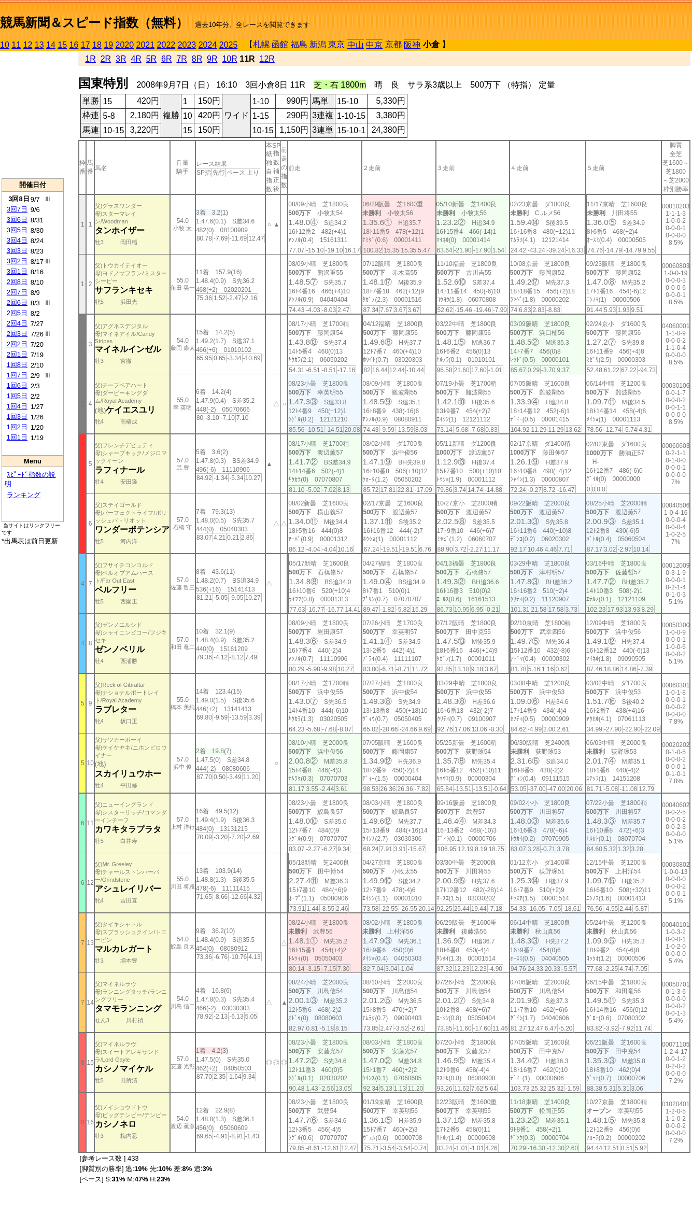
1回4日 (17, 406)
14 (50, 44)
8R (197, 58)
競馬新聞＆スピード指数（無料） (94, 23)
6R (166, 58)
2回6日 (17, 302)
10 (4, 44)
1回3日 (17, 416)
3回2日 (17, 261)
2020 (125, 44)
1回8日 (17, 365)
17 (85, 44)
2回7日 (17, 292)
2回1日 (17, 354)
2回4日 (17, 323)
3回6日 (17, 219)
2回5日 (17, 313)
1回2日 (17, 427)
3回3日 (17, 251)
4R (136, 58)
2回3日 (17, 333)
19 (108, 44)
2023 (187, 44)
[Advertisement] (33, 114)
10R (229, 58)
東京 (336, 44)
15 (62, 44)
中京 (374, 44)
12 (28, 44)
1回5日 (17, 396)
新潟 (317, 44)
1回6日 (17, 385)
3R (121, 58)
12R (267, 58)
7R (181, 58)
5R (151, 58)
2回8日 (17, 282)
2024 (208, 44)
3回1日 (17, 271)
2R (106, 58)
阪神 (412, 44)
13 (39, 44)
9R (212, 58)
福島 (299, 44)
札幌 (261, 44)
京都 (393, 44)
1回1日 (17, 437)
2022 (166, 44)
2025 (228, 44)
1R (90, 58)
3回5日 (17, 230)
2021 (145, 44)
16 (74, 44)
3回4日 (17, 240)
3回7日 (17, 209)
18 (97, 44)
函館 (280, 44)
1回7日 (17, 375)
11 (16, 44)
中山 (355, 44)
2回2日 (17, 344)
